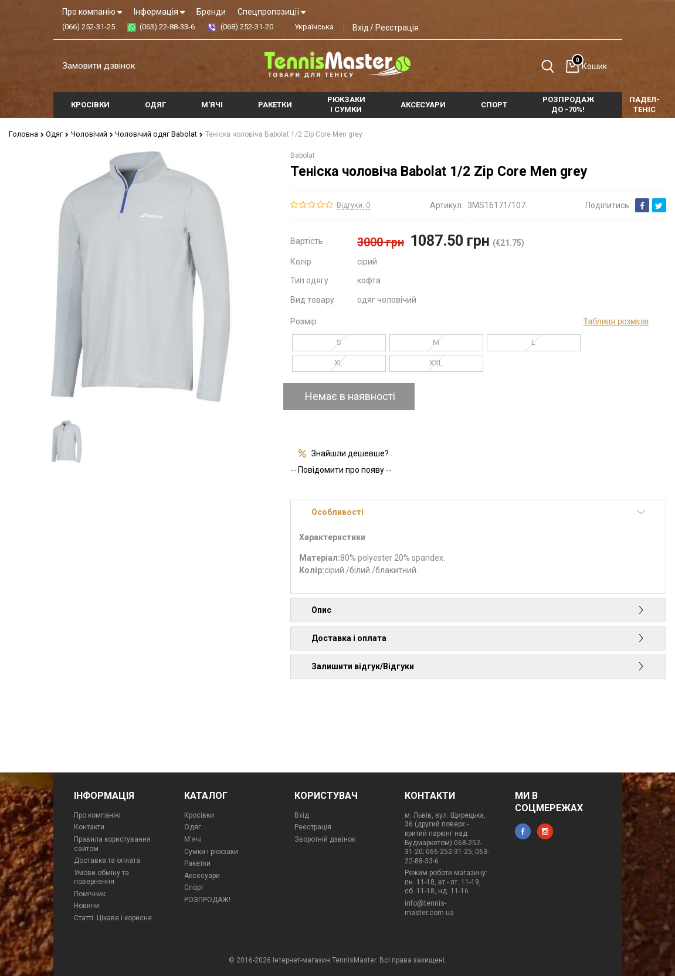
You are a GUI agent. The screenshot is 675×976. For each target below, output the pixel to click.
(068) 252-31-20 (247, 26)
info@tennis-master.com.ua (429, 907)
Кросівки (199, 815)
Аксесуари (202, 875)
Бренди (211, 11)
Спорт (193, 887)
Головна (25, 134)
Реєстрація (397, 27)
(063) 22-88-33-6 (167, 26)
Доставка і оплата (478, 637)
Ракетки (197, 863)
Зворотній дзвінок (324, 839)
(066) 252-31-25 (88, 26)
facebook (523, 831)
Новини (86, 906)
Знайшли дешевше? (350, 453)
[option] (66, 441)
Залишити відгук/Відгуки (478, 665)
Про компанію (92, 11)
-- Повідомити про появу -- (341, 469)
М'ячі (193, 839)
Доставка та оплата (107, 860)
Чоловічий (89, 134)
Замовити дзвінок (98, 65)
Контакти (89, 826)
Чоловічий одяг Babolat (154, 134)
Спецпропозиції (272, 11)
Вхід (360, 27)
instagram (545, 831)
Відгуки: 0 (353, 204)
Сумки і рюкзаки (211, 851)
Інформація (159, 11)
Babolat (302, 155)
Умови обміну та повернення (101, 877)
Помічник (90, 893)
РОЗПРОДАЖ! (207, 899)
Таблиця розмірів (616, 321)
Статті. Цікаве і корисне (113, 917)
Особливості (478, 511)
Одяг (55, 134)
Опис (478, 609)
